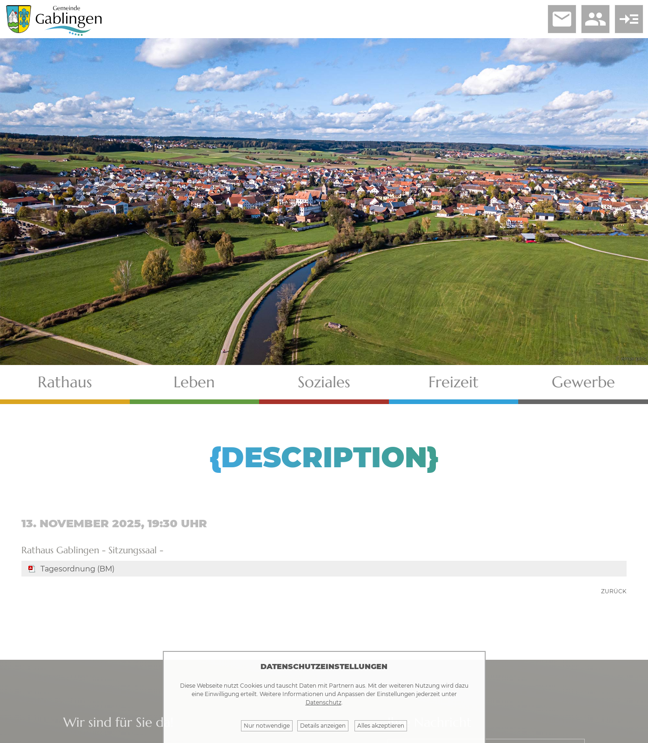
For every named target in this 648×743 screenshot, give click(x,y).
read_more (629, 19)
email (562, 19)
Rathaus (65, 381)
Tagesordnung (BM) (77, 568)
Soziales (324, 381)
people (595, 19)
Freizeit (453, 381)
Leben (194, 381)
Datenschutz (323, 702)
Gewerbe (583, 381)
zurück (614, 591)
